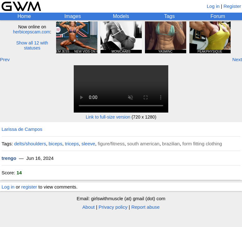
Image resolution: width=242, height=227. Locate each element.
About (88, 207)
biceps (55, 143)
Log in (213, 6)
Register (232, 6)
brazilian (171, 143)
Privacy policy (113, 207)
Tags (169, 16)
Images (72, 16)
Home (24, 16)
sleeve (88, 143)
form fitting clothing (202, 143)
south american (143, 143)
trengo (9, 158)
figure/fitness (111, 143)
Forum (217, 16)
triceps (72, 143)
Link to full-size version (108, 116)
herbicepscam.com (31, 31)
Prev (5, 59)
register (29, 186)
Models (121, 16)
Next (237, 59)
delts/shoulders (30, 143)
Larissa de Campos (22, 129)
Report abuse (145, 207)
